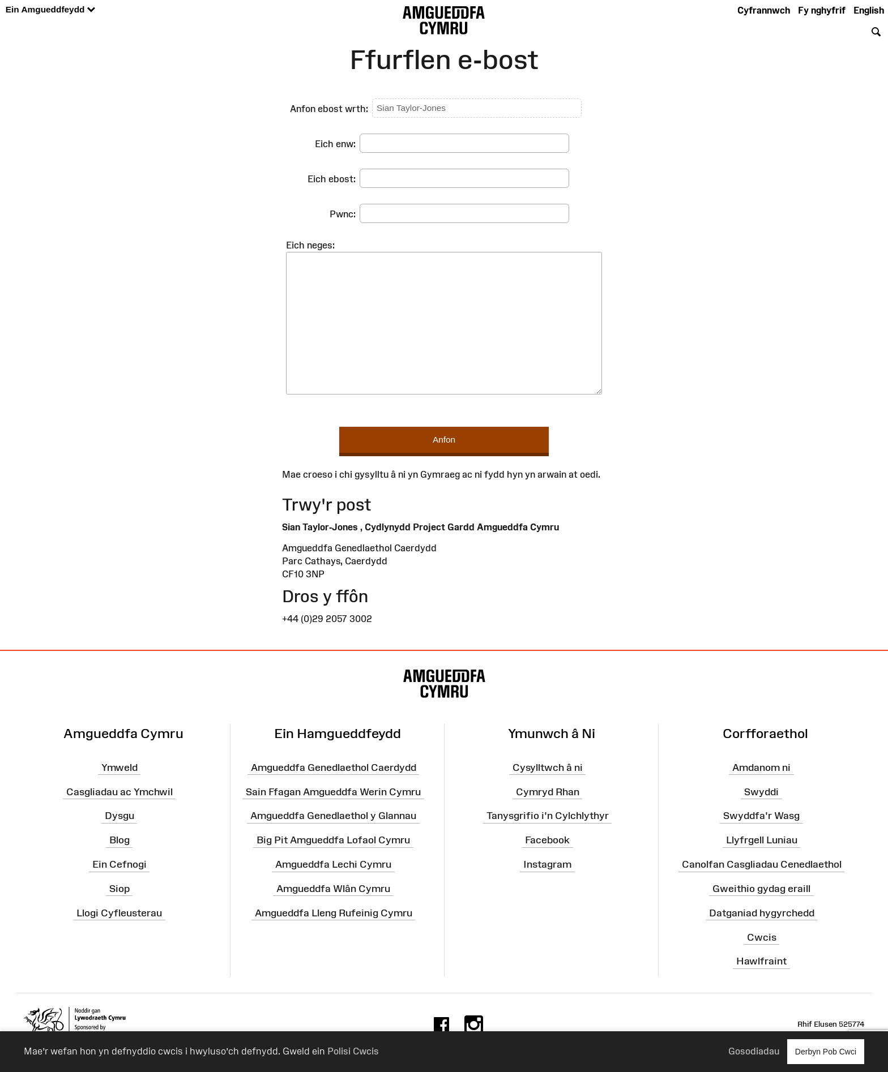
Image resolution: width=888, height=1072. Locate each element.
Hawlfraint (761, 961)
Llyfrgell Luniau (761, 840)
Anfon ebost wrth (328, 109)
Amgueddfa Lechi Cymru (333, 864)
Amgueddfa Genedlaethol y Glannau (333, 815)
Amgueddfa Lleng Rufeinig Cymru (333, 913)
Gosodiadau (753, 1051)
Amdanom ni (761, 767)
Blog (119, 840)
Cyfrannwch (763, 10)
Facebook (547, 840)
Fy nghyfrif (822, 10)
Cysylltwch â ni (548, 767)
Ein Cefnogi (119, 864)
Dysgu (119, 815)
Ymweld (119, 767)
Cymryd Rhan (547, 791)
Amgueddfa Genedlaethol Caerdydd (333, 767)
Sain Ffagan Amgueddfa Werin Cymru (333, 791)
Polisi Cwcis (353, 1051)
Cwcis (761, 936)
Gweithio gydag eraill (761, 888)
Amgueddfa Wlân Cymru (333, 888)
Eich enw (334, 144)
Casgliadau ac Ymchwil (119, 791)
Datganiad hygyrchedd (761, 913)
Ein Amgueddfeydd (50, 10)
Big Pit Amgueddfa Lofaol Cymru (333, 840)
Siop (119, 888)
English (868, 10)
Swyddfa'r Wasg (761, 815)
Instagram (547, 864)
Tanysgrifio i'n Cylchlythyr (547, 815)
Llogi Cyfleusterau (119, 913)
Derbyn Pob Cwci (825, 1051)
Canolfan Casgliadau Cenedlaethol (762, 864)
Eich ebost (330, 179)
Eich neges (309, 245)
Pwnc (341, 214)
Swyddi (761, 791)
